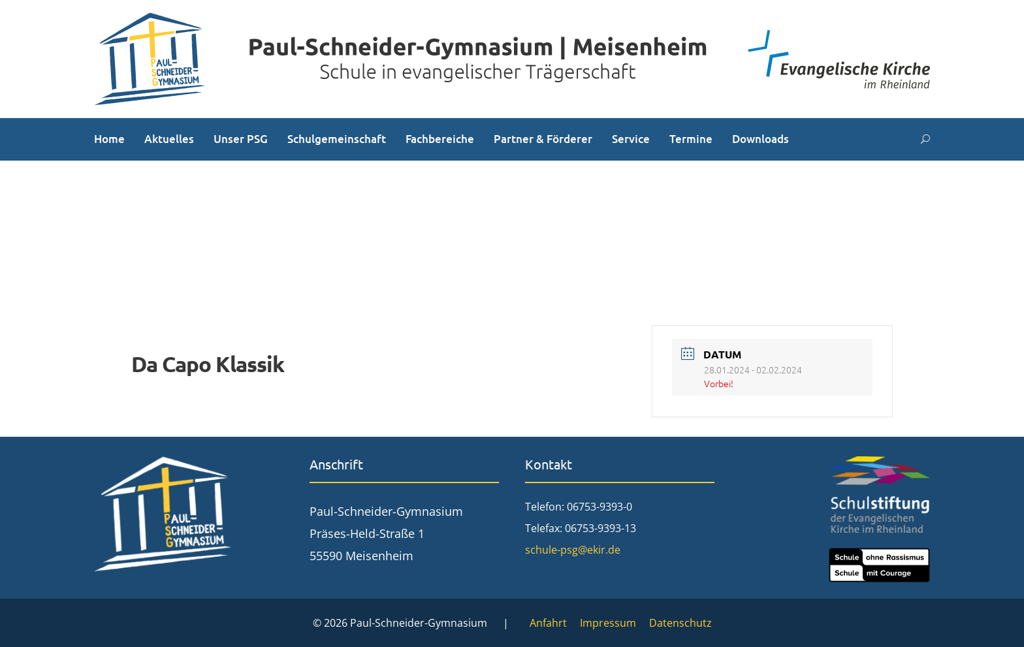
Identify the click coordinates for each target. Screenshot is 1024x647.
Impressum (608, 623)
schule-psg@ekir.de (572, 550)
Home (109, 138)
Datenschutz (680, 623)
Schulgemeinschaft (336, 138)
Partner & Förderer (543, 138)
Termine (690, 138)
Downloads (760, 138)
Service (631, 138)
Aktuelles (169, 138)
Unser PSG (241, 138)
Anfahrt (548, 623)
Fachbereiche (440, 138)
